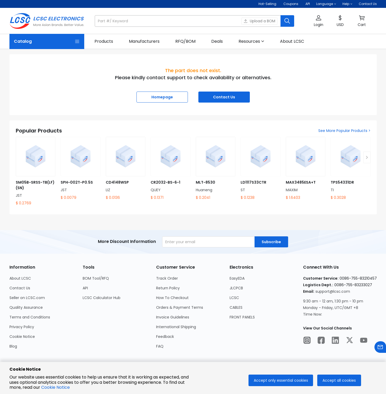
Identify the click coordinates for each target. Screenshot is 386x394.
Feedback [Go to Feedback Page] (165, 336)
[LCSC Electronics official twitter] (349, 341)
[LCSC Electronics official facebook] (321, 341)
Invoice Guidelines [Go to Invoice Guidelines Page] (172, 317)
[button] (326, 4)
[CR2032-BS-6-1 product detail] (171, 168)
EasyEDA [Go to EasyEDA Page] (237, 278)
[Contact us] (380, 348)
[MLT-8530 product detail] (216, 168)
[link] (103, 41)
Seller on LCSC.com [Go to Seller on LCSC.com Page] (27, 297)
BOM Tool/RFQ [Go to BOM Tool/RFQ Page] (96, 278)
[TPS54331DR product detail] (351, 168)
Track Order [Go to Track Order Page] (167, 278)
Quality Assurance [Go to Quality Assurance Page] (26, 307)
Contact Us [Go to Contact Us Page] (19, 288)
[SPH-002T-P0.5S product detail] (81, 168)
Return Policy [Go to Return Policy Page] (168, 288)
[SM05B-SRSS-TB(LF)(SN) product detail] (36, 171)
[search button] (287, 21)
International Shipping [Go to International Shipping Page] (176, 326)
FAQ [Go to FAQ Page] (159, 346)
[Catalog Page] (47, 41)
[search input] (188, 21)
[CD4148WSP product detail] (126, 168)
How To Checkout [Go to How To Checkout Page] (172, 297)
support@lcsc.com (332, 291)
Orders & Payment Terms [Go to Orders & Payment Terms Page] (179, 307)
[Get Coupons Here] (290, 4)
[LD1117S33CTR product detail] (261, 168)
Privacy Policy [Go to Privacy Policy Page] (21, 326)
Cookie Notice (55, 387)
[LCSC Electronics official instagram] (307, 341)
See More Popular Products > (344, 130)
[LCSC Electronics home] (46, 21)
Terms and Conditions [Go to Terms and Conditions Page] (29, 317)
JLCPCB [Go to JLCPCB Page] (236, 288)
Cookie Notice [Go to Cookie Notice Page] (22, 336)
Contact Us (368, 4)
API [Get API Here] (307, 4)
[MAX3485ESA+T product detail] (306, 168)
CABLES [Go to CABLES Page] (236, 307)
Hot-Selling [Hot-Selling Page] (267, 4)
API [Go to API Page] (85, 288)
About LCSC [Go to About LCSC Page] (20, 278)
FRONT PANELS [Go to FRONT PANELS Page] (242, 317)
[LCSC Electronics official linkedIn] (335, 341)
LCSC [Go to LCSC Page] (234, 297)
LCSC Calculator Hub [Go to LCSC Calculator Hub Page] (101, 297)
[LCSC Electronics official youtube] (364, 341)
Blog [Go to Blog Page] (13, 346)
